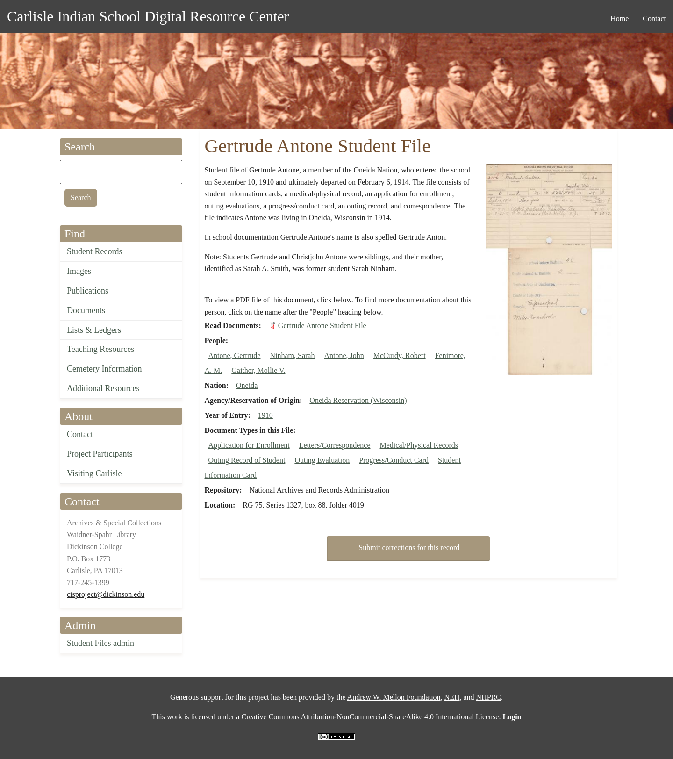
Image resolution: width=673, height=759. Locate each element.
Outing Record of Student (247, 460)
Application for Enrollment (249, 445)
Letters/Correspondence (335, 445)
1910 (265, 415)
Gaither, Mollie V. (258, 370)
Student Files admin (100, 643)
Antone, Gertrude (234, 355)
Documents (86, 310)
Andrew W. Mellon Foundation (394, 697)
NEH (452, 697)
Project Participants (99, 453)
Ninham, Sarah (292, 355)
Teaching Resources (100, 349)
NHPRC (488, 697)
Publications (87, 290)
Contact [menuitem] (654, 18)
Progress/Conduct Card (394, 460)
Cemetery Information (104, 368)
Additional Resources (103, 388)
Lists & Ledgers (94, 330)
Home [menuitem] (619, 18)
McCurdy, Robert (399, 355)
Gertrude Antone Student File (322, 325)
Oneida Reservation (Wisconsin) (358, 400)
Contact (80, 434)
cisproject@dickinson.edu (105, 594)
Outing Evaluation (322, 460)
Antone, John (344, 355)
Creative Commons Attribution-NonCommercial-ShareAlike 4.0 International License (370, 717)
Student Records (94, 251)
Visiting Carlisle (94, 473)
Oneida (247, 385)
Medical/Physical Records (419, 445)
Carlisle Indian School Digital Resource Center (148, 16)
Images (79, 271)
